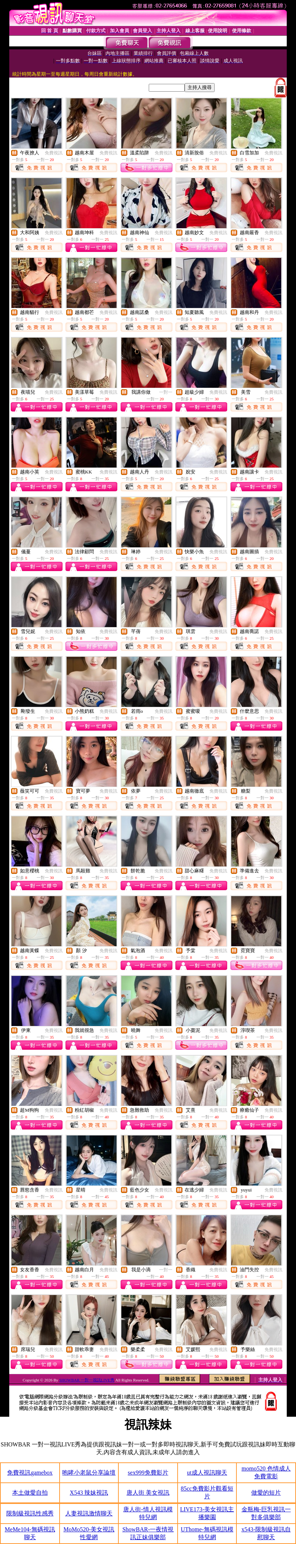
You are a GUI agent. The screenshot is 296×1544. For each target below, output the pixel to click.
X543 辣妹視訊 (89, 1492)
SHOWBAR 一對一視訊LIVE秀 (86, 1380)
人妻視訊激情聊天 (88, 1513)
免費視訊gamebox (30, 1472)
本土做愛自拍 (30, 1492)
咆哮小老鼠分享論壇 (88, 1472)
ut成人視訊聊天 (207, 1472)
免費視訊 (54, 152)
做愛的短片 (266, 1492)
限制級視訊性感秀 (30, 1513)
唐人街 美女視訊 (148, 1492)
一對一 (165, 392)
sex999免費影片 (148, 1472)
